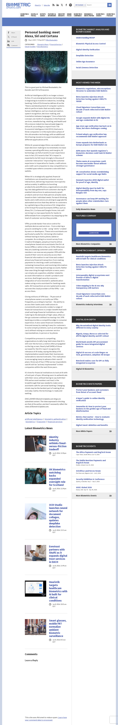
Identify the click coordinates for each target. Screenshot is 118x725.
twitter (62, 5)
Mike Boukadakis (51, 40)
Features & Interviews (52, 15)
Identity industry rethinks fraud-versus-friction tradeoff (57, 443)
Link (12, 41)
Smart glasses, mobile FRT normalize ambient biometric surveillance (57, 628)
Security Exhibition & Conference (94, 480)
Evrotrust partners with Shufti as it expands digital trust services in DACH (58, 554)
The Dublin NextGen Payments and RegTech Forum (94, 462)
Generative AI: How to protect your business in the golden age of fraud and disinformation (93, 408)
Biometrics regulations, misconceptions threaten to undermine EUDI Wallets (93, 90)
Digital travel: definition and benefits (92, 425)
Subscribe (47, 5)
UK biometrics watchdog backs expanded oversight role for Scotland (57, 477)
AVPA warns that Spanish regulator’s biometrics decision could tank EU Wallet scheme (94, 153)
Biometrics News (24, 15)
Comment (14, 45)
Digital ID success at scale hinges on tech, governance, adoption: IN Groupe (93, 354)
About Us (38, 5)
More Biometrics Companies (88, 244)
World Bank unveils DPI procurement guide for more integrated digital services (92, 344)
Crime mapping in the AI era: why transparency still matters (90, 287)
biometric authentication (55, 419)
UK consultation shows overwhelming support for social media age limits (92, 173)
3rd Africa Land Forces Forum (94, 472)
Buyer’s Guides (43, 15)
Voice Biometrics (42, 47)
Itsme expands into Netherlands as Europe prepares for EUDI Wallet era (91, 144)
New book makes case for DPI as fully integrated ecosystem (92, 362)
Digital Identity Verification (88, 50)
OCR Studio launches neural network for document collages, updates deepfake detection (58, 515)
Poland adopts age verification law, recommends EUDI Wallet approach (91, 135)
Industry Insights (61, 15)
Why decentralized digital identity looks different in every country (93, 327)
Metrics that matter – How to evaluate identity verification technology (93, 418)
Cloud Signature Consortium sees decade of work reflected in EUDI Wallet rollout (93, 109)
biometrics (30, 421)
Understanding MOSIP (85, 38)
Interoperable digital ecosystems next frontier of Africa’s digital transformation (92, 277)
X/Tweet (14, 37)
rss (53, 5)
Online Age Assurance (85, 62)
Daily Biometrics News (85, 209)
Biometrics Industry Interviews (89, 304)
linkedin (58, 5)
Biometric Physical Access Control (91, 44)
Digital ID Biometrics (85, 369)
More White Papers (84, 431)
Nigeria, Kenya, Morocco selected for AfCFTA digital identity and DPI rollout (92, 335)
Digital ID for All (34, 15)
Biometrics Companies (78, 15)
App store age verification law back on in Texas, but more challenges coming (93, 127)
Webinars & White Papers (89, 15)
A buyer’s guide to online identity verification (90, 399)
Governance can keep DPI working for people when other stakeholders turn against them (92, 201)
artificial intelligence (34, 419)
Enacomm (41, 421)
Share (13, 32)
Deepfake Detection (84, 56)
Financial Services (56, 44)
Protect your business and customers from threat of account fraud (92, 391)
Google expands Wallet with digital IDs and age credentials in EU (93, 119)
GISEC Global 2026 (94, 488)
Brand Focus (69, 15)
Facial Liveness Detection (87, 68)
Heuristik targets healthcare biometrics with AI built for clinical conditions (58, 591)
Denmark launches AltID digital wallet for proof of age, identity (92, 181)
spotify (70, 5)
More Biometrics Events (86, 496)
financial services (55, 421)
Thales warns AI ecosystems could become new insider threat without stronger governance (91, 163)
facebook (66, 5)
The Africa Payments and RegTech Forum (94, 453)
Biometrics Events (100, 15)
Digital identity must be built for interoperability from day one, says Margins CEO (91, 190)
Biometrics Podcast (111, 15)
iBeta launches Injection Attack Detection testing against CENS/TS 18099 (91, 99)
